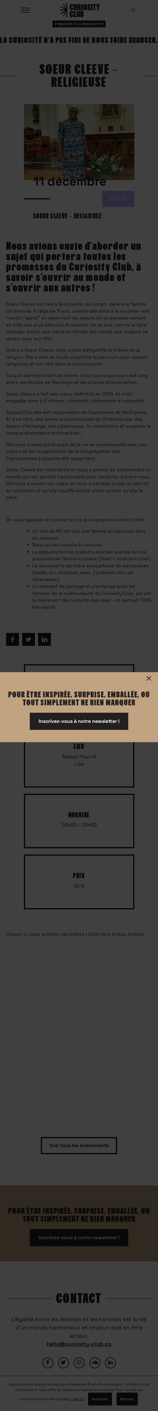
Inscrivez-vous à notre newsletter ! (79, 721)
